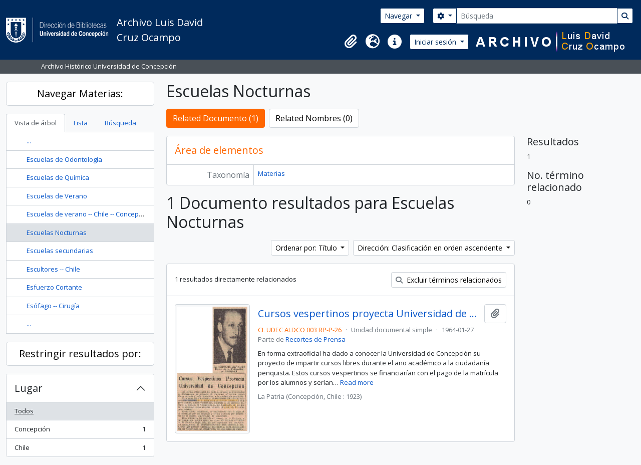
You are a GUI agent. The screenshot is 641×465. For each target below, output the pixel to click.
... (29, 140)
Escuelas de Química (58, 177)
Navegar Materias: (80, 93)
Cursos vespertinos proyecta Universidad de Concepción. (369, 314)
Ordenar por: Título (307, 248)
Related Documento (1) (215, 118)
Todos (24, 410)
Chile (80, 449)
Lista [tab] (81, 122)
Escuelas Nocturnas (57, 232)
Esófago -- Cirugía (53, 305)
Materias (271, 173)
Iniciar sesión (436, 42)
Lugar (29, 388)
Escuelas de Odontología (64, 159)
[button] (351, 42)
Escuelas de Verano (57, 195)
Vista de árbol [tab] (36, 122)
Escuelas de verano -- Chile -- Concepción (89, 213)
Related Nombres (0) (314, 118)
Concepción (80, 431)
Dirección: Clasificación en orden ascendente (431, 248)
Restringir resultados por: (80, 353)
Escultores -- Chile (53, 269)
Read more (357, 382)
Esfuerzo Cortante (54, 287)
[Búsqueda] (536, 16)
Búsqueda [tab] (120, 122)
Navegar (399, 16)
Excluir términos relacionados (449, 280)
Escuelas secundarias (60, 250)
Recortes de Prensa (315, 339)
